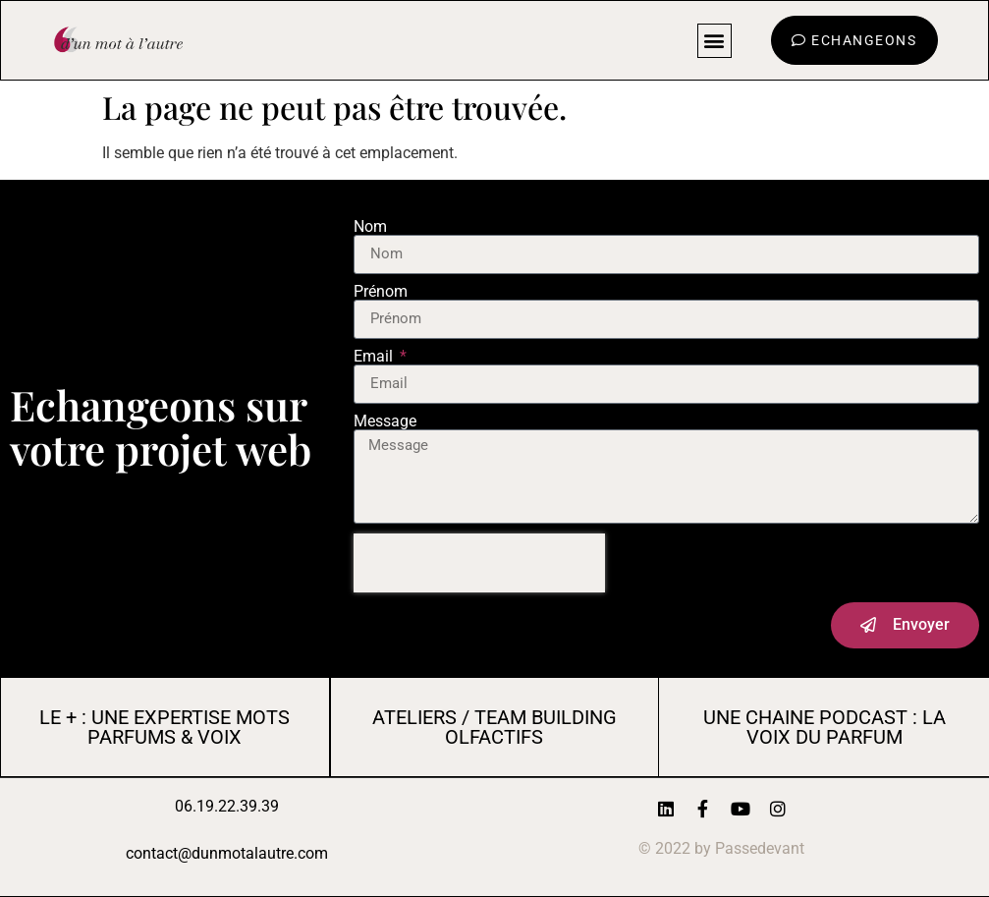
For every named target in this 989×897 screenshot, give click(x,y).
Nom (370, 227)
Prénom (381, 292)
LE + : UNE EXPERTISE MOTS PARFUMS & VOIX (164, 727)
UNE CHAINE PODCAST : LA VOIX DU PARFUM (824, 727)
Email (375, 356)
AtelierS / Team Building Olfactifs (494, 727)
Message (385, 421)
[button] (714, 41)
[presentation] (479, 562)
